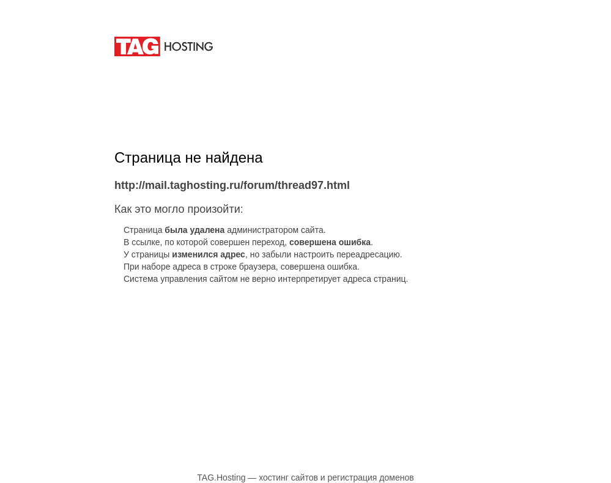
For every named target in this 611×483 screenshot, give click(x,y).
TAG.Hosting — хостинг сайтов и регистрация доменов (305, 477)
